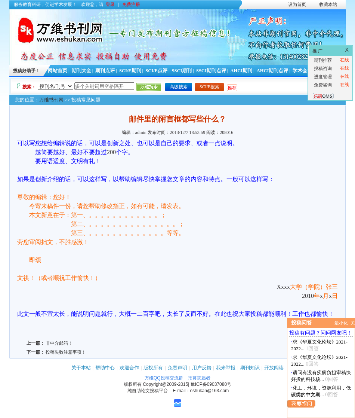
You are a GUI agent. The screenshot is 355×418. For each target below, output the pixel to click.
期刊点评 (105, 70)
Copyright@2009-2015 (165, 384)
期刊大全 (81, 70)
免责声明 (177, 367)
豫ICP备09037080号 (211, 384)
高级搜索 (179, 86)
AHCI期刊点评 (272, 70)
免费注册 (131, 4)
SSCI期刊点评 (211, 70)
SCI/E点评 (156, 70)
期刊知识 (250, 367)
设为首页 (297, 4)
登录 (110, 4)
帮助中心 (105, 367)
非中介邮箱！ (59, 343)
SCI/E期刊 (130, 70)
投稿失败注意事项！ (66, 352)
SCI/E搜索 (209, 86)
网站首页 (57, 70)
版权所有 (153, 367)
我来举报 (225, 367)
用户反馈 (202, 367)
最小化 (341, 323)
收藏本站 (328, 4)
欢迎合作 (129, 367)
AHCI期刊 (241, 70)
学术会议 (302, 70)
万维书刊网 (51, 100)
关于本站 (81, 367)
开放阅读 (274, 367)
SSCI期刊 (182, 70)
